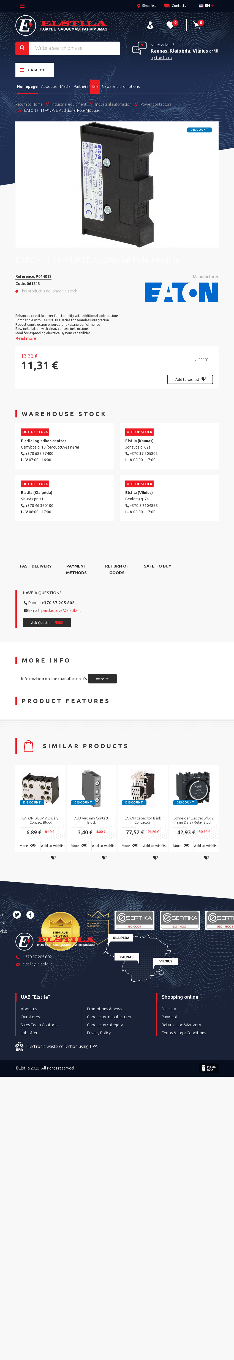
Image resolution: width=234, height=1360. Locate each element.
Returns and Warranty (181, 1024)
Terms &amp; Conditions (184, 1032)
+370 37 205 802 (58, 601)
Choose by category (105, 1024)
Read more (25, 337)
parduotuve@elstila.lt (61, 609)
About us (49, 85)
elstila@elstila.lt (33, 964)
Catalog (32, 69)
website (102, 678)
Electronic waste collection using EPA (56, 1046)
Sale (96, 85)
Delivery (169, 1008)
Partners (82, 85)
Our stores (30, 1016)
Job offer (29, 1032)
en (204, 5)
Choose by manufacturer (109, 1016)
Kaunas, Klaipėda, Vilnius (179, 50)
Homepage (27, 85)
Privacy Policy (99, 1032)
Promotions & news (104, 1008)
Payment (170, 1016)
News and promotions (123, 85)
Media (66, 85)
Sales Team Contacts (39, 1024)
